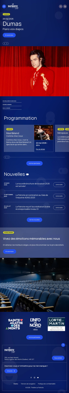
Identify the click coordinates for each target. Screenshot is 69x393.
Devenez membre (7, 104)
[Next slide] (7, 43)
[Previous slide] (4, 43)
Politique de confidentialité (46, 388)
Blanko (16, 388)
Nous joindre (6, 108)
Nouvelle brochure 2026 (9, 101)
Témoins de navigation (28, 388)
